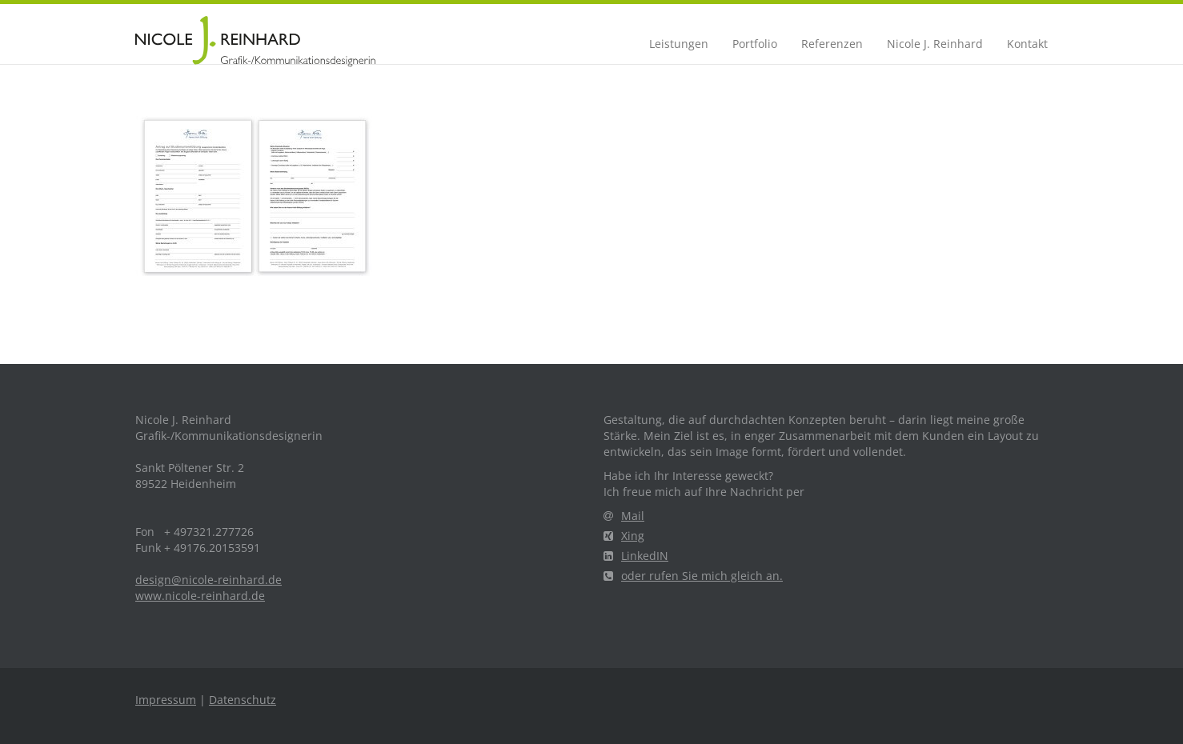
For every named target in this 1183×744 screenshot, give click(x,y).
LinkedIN (636, 555)
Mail (624, 515)
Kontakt (1027, 43)
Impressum (165, 699)
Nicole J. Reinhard (935, 43)
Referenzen (832, 43)
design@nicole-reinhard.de (208, 579)
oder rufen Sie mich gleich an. (693, 575)
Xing (624, 535)
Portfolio (754, 43)
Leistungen (678, 43)
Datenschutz (242, 699)
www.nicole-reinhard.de (200, 595)
